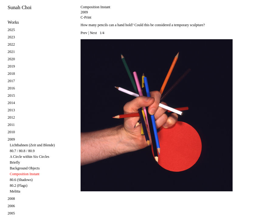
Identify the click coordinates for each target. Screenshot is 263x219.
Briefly (15, 162)
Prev (84, 33)
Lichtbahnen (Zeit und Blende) (32, 145)
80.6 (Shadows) (21, 180)
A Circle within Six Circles (29, 157)
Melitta (15, 191)
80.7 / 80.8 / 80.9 (22, 151)
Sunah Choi (20, 7)
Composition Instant (25, 174)
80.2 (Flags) (18, 185)
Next (93, 33)
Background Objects (25, 168)
